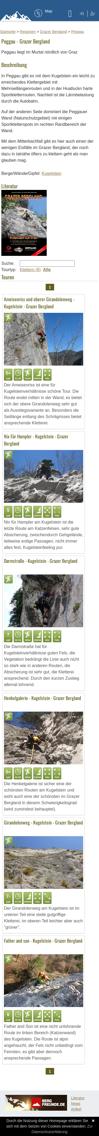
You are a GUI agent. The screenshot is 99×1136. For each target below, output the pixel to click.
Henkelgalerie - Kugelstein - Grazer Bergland (42, 697)
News (75, 1103)
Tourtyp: (8, 269)
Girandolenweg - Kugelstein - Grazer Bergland (43, 822)
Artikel (76, 1109)
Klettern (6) (30, 269)
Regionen (28, 32)
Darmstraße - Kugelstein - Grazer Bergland (40, 560)
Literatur (77, 1098)
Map (48, 11)
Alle (47, 269)
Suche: (8, 263)
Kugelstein (52, 173)
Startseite (8, 32)
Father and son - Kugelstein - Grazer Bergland (43, 940)
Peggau (77, 32)
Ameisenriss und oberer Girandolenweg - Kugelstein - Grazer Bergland (39, 303)
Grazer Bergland (53, 32)
